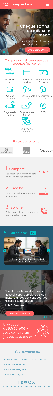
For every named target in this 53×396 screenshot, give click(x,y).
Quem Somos (10, 359)
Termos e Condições (13, 374)
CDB (43, 112)
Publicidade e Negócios (15, 369)
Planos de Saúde (10, 80)
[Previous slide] (4, 250)
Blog (34, 359)
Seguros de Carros (10, 113)
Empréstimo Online (38, 49)
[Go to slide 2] (7, 52)
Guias (43, 359)
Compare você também (19, 336)
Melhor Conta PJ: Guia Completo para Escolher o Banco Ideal (26, 260)
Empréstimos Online (26, 113)
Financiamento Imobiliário (43, 97)
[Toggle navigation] (47, 4)
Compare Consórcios (19, 313)
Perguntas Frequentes (14, 364)
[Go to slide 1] (4, 52)
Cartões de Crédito (27, 80)
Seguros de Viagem (27, 130)
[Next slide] (48, 250)
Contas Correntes (10, 97)
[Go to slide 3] (9, 52)
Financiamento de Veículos (26, 97)
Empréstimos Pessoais (43, 80)
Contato (24, 359)
